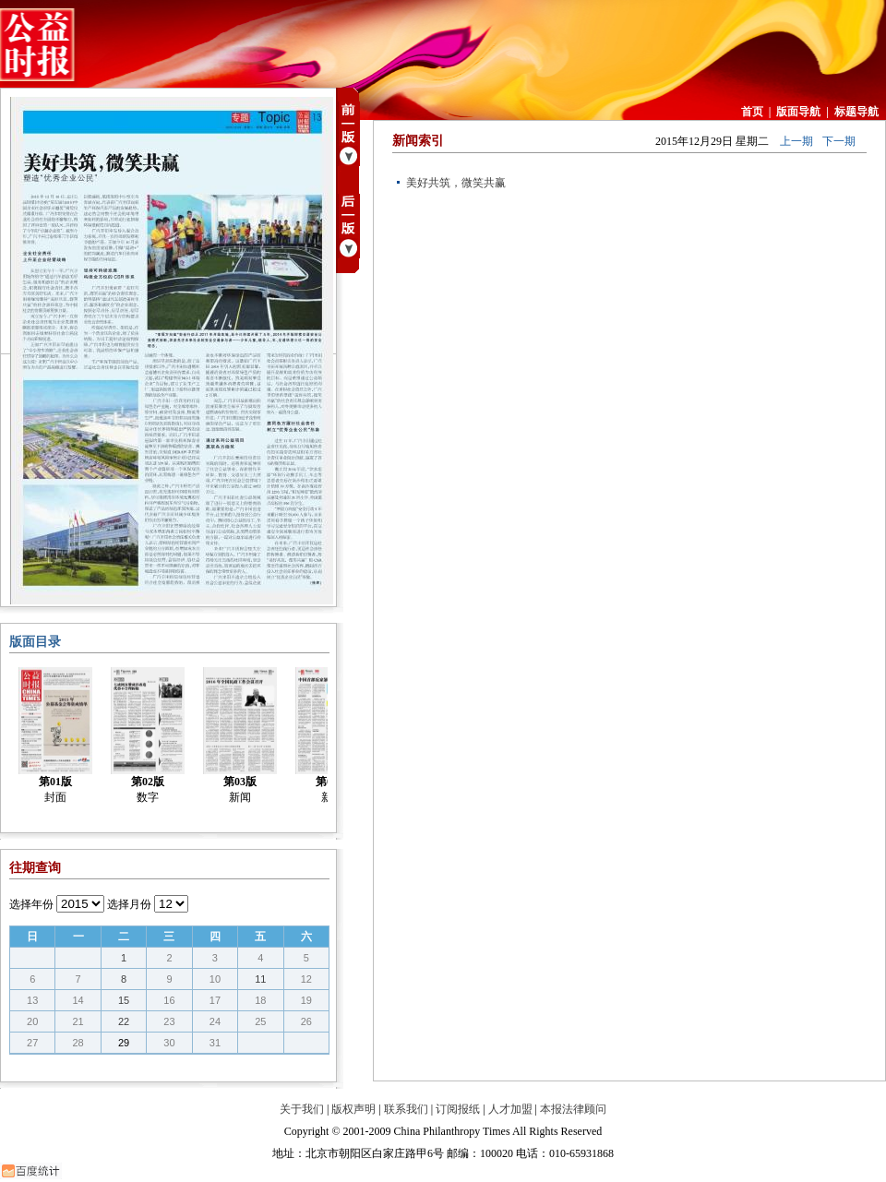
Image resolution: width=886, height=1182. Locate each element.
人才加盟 (510, 1109)
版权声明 (353, 1109)
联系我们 (406, 1109)
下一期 (839, 141)
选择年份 (31, 904)
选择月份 (129, 904)
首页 (752, 111)
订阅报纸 (458, 1109)
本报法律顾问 (573, 1109)
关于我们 (302, 1109)
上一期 (796, 141)
